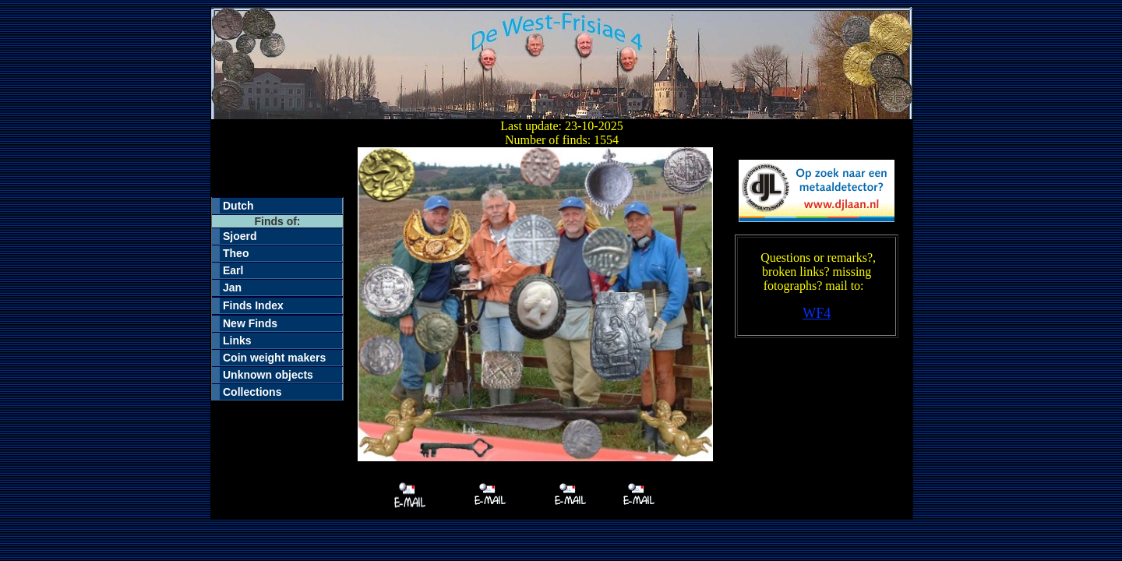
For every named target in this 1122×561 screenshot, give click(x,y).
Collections (252, 392)
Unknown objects (268, 375)
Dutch (238, 205)
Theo (236, 253)
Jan (232, 287)
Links (237, 340)
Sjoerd (240, 236)
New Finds (250, 323)
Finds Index (253, 305)
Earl (233, 270)
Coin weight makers (274, 357)
